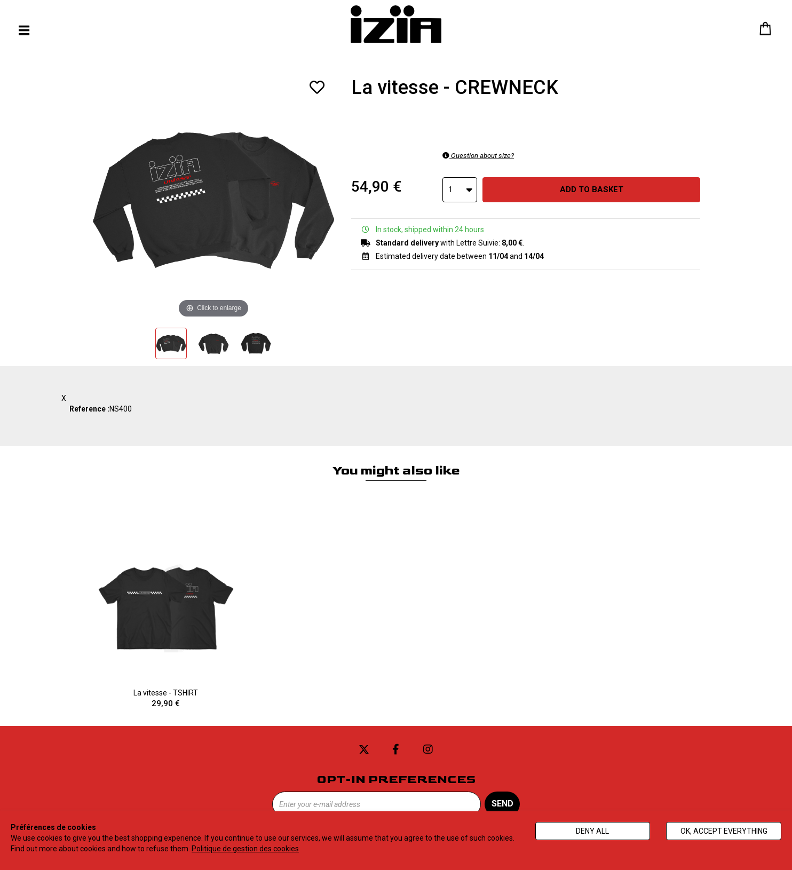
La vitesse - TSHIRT (166, 621)
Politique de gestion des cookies (245, 848)
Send (502, 803)
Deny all (592, 831)
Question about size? (478, 156)
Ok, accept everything (723, 831)
